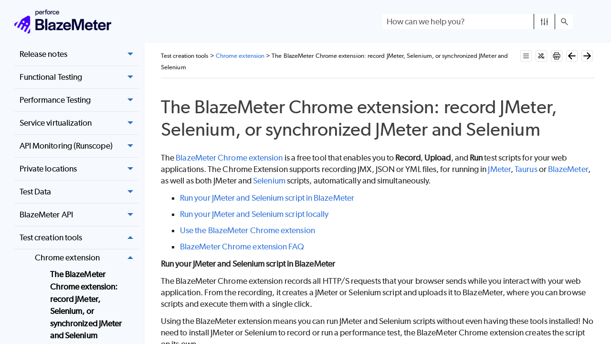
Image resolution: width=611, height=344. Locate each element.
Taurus (526, 169)
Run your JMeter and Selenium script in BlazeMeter (267, 198)
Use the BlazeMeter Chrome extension (247, 230)
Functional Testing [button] (79, 77)
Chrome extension (86, 257)
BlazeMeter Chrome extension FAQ (242, 246)
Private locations (79, 169)
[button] (544, 21)
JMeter (499, 169)
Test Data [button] (79, 192)
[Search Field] (477, 21)
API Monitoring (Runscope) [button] (79, 146)
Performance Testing (79, 100)
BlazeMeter (568, 169)
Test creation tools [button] (79, 237)
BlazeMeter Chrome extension (229, 157)
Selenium (269, 180)
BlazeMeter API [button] (79, 215)
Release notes (79, 54)
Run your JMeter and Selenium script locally (254, 214)
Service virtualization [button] (79, 123)
